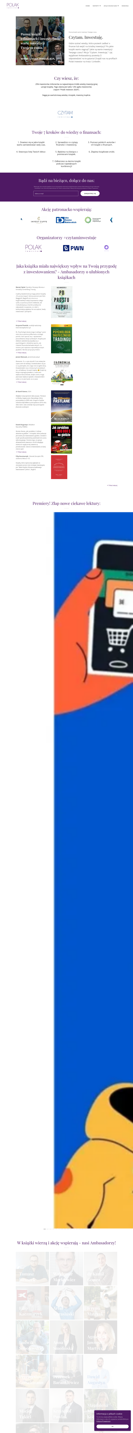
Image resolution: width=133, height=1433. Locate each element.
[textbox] (55, 193)
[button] (97, 6)
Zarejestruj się (90, 193)
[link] (12, 5)
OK (112, 1426)
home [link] (88, 6)
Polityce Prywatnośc (103, 1421)
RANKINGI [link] (125, 6)
